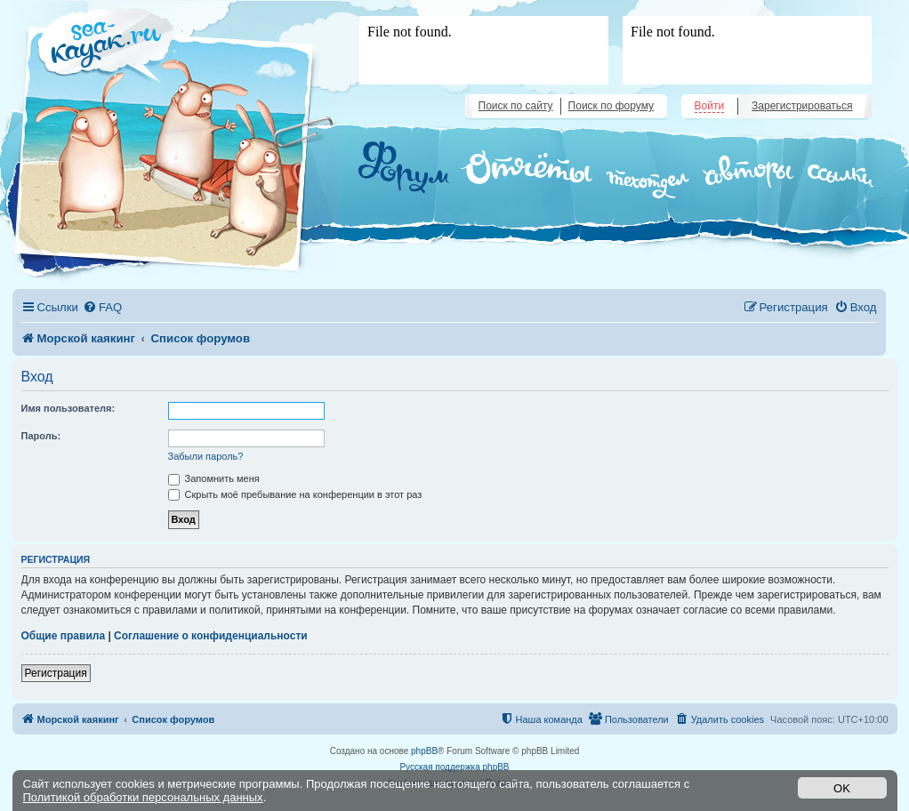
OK (841, 788)
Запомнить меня (214, 478)
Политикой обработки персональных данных (143, 797)
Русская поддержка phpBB (454, 767)
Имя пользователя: (68, 408)
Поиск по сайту (516, 106)
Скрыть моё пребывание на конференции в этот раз (295, 494)
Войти (710, 106)
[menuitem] (102, 307)
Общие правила (63, 636)
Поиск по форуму (611, 106)
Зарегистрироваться (802, 106)
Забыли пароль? (206, 456)
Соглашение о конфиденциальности (211, 636)
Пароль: (41, 435)
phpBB (424, 751)
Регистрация (56, 673)
